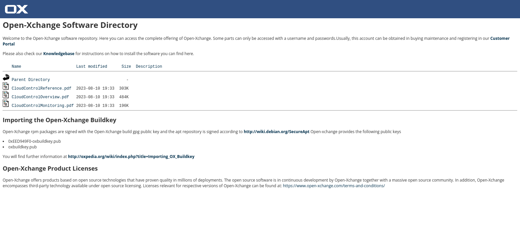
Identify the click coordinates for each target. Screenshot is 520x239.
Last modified (91, 66)
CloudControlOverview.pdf (40, 97)
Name (16, 66)
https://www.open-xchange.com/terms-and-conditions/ (334, 186)
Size (126, 66)
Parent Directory (31, 79)
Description (149, 66)
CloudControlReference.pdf (41, 88)
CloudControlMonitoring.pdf (43, 105)
